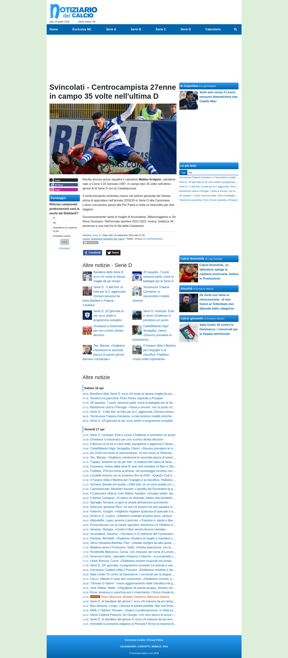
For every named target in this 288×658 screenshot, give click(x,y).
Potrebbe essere (62, 236)
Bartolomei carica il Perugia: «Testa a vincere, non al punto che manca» (138, 407)
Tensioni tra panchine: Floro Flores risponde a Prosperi (126, 398)
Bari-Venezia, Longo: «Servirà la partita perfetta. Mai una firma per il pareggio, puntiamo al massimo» (157, 605)
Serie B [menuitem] (136, 29)
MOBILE (156, 646)
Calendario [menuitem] (213, 29)
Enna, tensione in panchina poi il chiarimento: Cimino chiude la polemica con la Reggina (148, 592)
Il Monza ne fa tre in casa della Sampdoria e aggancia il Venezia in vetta (138, 444)
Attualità (186, 288)
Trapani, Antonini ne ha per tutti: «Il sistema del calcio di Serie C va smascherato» (144, 462)
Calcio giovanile (191, 318)
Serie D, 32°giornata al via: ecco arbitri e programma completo (109, 316)
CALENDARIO (128, 646)
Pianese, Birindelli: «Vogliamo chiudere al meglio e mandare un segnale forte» (142, 538)
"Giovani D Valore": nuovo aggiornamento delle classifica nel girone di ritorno (141, 583)
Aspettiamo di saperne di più (65, 229)
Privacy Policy (155, 640)
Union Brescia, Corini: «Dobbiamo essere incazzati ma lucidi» (131, 560)
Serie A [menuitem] (111, 29)
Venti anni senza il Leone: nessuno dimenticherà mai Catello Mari (218, 97)
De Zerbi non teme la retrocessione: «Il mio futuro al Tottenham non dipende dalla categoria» (151, 453)
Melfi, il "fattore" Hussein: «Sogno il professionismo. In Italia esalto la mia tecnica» (144, 610)
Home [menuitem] (54, 29)
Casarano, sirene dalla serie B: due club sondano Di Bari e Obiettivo (135, 466)
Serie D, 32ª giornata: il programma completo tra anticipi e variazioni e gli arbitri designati (149, 565)
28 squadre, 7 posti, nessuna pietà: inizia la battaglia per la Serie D (158, 277)
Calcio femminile (192, 258)
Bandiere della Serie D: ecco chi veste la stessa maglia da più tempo (109, 277)
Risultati (64, 248)
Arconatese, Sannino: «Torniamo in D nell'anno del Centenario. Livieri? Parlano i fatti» (147, 533)
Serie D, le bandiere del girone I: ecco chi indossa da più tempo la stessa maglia (143, 601)
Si (54, 217)
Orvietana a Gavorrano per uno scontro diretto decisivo (109, 331)
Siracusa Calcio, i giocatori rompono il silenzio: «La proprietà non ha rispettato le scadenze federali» (156, 556)
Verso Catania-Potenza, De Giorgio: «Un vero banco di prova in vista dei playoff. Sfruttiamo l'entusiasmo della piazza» (168, 614)
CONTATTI (144, 646)
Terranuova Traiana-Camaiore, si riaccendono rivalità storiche (131, 416)
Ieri (190, 172)
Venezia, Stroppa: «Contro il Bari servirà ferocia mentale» (128, 529)
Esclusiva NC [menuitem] (82, 29)
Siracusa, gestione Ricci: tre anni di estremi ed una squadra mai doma (136, 506)
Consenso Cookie (135, 640)
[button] (64, 242)
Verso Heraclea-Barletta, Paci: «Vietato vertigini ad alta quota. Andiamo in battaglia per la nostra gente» (159, 542)
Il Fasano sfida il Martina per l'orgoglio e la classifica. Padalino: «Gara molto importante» (148, 480)
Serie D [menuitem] (185, 29)
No (54, 222)
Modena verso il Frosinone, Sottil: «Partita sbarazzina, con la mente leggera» (141, 547)
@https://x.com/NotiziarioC (149, 238)
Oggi (183, 172)
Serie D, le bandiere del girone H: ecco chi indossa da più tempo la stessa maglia (144, 619)
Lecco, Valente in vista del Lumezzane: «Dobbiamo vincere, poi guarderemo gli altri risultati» (151, 578)
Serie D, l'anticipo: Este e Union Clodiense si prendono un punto (158, 316)
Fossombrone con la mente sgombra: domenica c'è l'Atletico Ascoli (134, 524)
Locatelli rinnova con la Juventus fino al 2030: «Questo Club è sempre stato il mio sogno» (149, 475)
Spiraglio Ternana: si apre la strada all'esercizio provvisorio (129, 502)
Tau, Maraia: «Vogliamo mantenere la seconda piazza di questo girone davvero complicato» (151, 457)
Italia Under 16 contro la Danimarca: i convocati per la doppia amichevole (138, 574)
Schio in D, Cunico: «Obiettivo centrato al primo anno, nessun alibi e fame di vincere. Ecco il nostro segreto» (162, 515)
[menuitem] (235, 29)
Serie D (97, 235)
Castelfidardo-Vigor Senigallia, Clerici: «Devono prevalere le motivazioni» (138, 448)
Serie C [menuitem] (161, 29)
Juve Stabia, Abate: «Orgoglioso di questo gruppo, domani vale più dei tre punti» (143, 587)
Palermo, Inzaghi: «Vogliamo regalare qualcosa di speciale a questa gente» (140, 511)
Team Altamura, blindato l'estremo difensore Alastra (129, 596)
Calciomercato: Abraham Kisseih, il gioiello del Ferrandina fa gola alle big (138, 489)
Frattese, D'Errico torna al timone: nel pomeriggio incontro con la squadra (138, 471)
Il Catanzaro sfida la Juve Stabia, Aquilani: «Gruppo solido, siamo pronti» (138, 493)
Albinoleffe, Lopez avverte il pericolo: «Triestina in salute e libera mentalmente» (142, 520)
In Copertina (189, 85)
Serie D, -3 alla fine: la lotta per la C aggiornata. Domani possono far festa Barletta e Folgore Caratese (104, 296)
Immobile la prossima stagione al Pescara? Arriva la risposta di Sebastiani (139, 623)
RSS (165, 646)
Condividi (93, 252)
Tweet (113, 252)
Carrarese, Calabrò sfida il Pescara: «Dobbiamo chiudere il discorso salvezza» (142, 569)
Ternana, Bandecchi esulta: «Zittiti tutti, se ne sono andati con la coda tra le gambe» (145, 484)
